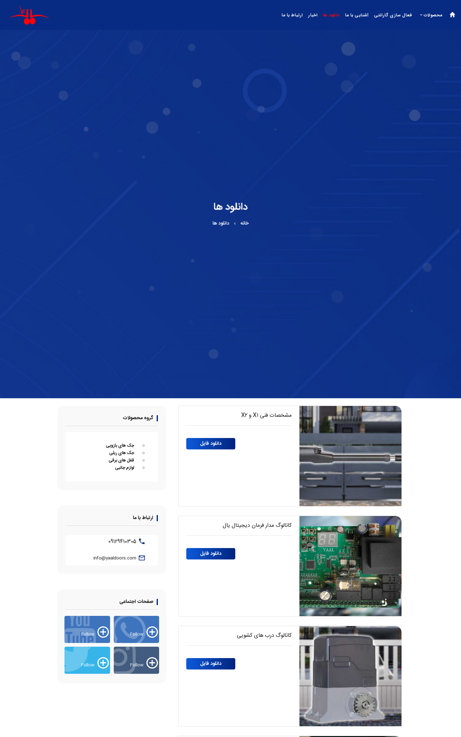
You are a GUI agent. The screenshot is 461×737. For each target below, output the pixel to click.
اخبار (312, 15)
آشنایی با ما (357, 15)
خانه (244, 225)
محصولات (433, 15)
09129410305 (122, 542)
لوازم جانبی (124, 468)
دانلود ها (331, 15)
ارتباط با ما (292, 15)
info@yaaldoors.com (114, 558)
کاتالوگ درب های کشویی (264, 635)
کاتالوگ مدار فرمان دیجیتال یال (257, 525)
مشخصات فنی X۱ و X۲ (266, 415)
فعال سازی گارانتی (393, 15)
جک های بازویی (120, 445)
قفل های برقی (121, 460)
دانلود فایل (210, 444)
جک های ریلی (121, 453)
